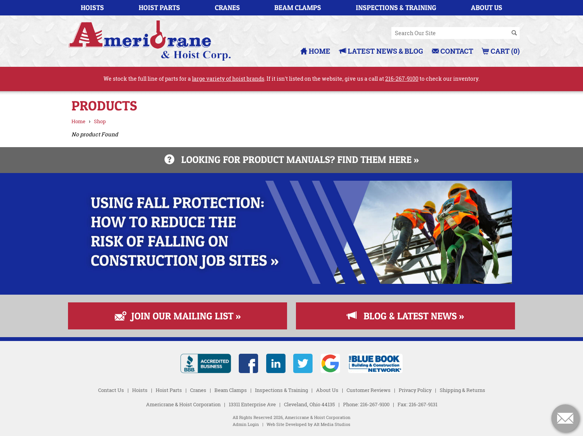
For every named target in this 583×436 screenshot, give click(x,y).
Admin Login (246, 424)
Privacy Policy (415, 390)
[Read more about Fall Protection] (291, 281)
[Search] (514, 33)
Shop (100, 121)
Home (315, 51)
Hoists (92, 7)
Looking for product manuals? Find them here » (292, 159)
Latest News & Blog (381, 51)
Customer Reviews (369, 390)
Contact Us (111, 390)
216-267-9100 (401, 78)
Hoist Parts (159, 7)
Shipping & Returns (462, 390)
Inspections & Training (396, 7)
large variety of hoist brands (228, 78)
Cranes (227, 7)
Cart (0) (501, 51)
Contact (452, 51)
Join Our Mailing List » (178, 316)
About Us (486, 7)
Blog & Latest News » (405, 316)
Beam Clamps (297, 7)
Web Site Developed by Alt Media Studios (308, 424)
